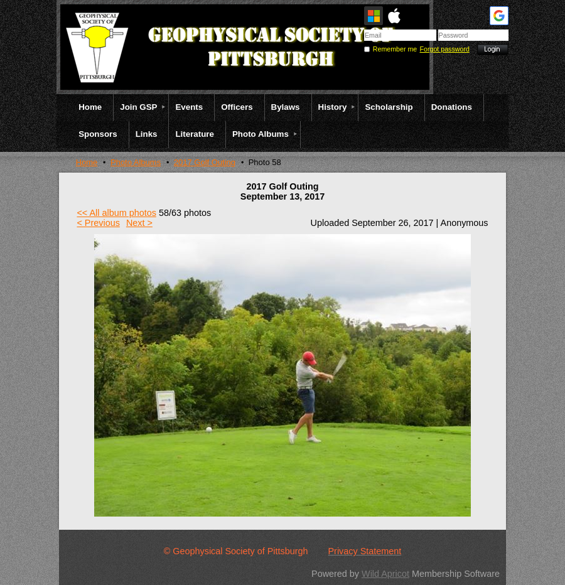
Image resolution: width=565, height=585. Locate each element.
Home (87, 162)
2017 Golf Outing (204, 162)
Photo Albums (135, 162)
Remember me (395, 49)
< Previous (98, 223)
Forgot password (445, 49)
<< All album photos (116, 213)
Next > (139, 223)
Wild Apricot (385, 574)
